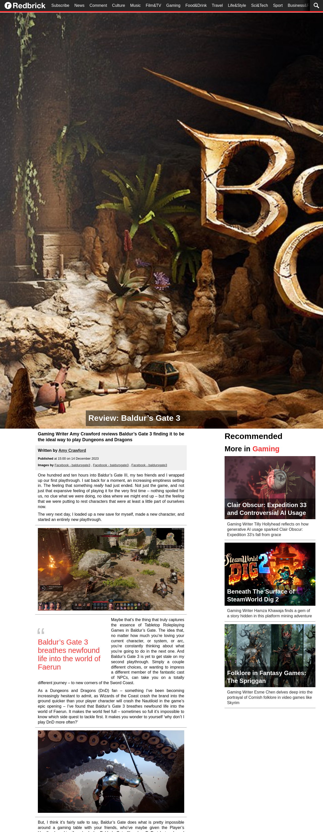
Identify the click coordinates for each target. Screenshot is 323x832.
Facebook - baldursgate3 (72, 465)
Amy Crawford (72, 450)
